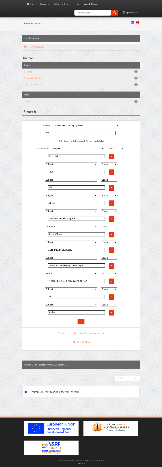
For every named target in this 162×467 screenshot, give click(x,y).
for (47, 132)
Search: (46, 125)
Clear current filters (69, 333)
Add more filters (94, 333)
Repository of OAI (32, 23)
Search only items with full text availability (81, 141)
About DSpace (90, 4)
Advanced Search (62, 4)
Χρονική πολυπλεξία (33, 84)
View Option (81, 342)
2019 (26, 101)
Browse (44, 4)
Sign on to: (130, 12)
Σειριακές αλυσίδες (33, 78)
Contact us (81, 463)
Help (77, 4)
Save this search (34, 47)
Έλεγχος (28, 71)
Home (31, 4)
